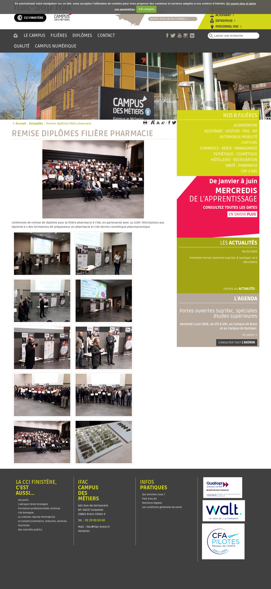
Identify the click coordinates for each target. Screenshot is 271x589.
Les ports (23, 500)
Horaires (84, 531)
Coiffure (249, 142)
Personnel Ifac (227, 26)
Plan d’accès (149, 498)
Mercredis (236, 191)
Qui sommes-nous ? (153, 494)
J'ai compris (146, 9)
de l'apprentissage (223, 199)
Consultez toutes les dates (230, 207)
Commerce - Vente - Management (228, 148)
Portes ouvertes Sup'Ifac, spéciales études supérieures (218, 313)
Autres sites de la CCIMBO (166, 19)
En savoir (242, 214)
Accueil (20, 123)
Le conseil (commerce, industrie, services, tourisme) (42, 523)
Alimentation (245, 125)
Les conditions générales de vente (162, 507)
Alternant (223, 15)
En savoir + (249, 335)
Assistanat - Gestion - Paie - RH (231, 131)
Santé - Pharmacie (241, 165)
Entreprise (224, 21)
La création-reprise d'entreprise (36, 517)
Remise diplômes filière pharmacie (82, 134)
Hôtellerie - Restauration (234, 160)
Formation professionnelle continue (39, 508)
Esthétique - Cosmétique (235, 154)
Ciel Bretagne (26, 512)
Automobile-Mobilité (238, 137)
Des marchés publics (30, 529)
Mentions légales (152, 503)
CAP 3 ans (249, 171)
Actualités (36, 123)
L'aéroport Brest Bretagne (33, 504)
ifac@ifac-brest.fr (98, 527)
